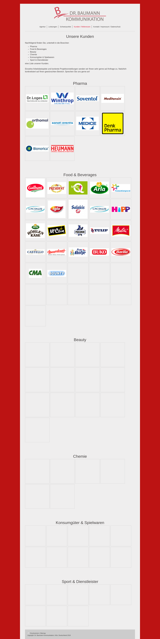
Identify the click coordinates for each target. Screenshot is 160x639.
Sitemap (43, 633)
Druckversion (33, 633)
